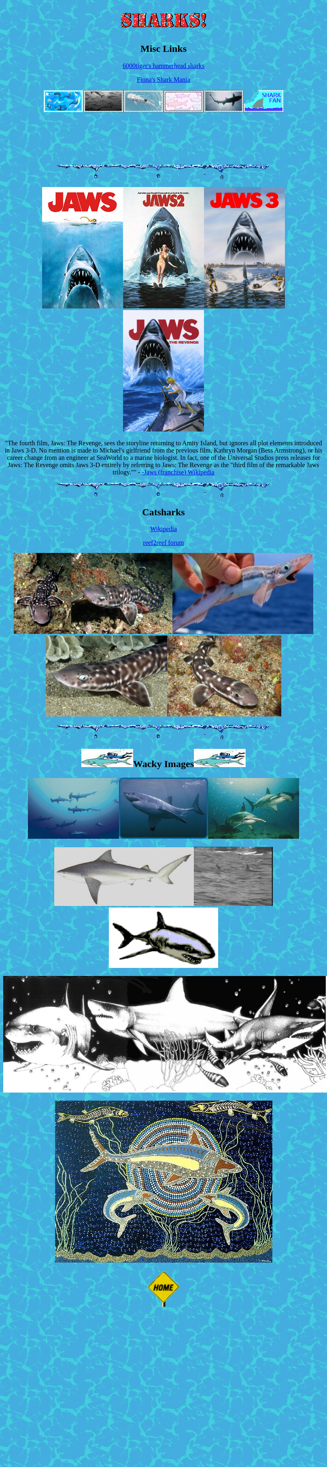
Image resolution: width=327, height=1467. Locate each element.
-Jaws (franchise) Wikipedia (178, 472)
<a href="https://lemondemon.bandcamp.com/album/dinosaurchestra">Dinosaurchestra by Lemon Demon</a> (163, 147)
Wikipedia (163, 528)
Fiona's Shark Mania (163, 79)
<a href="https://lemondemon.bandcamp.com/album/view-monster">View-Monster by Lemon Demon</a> (102, 129)
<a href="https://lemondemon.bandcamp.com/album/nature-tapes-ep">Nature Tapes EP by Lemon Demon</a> (225, 129)
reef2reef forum (163, 542)
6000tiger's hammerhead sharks (163, 65)
